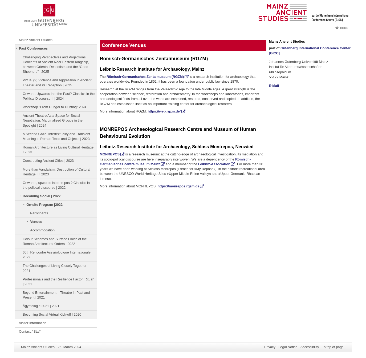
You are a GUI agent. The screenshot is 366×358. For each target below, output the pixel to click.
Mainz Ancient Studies (35, 40)
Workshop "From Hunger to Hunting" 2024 (54, 107)
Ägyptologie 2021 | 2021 (41, 306)
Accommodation (42, 230)
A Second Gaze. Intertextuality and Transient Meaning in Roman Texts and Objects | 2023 (56, 136)
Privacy (269, 347)
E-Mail (274, 86)
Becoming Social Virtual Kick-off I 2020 (52, 314)
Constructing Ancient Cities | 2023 (48, 161)
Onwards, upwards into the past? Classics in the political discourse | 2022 (56, 185)
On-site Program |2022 (44, 205)
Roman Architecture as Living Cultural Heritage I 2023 (58, 149)
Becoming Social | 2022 (41, 196)
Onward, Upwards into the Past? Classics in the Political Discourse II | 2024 (59, 96)
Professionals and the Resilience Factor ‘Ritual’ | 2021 (58, 281)
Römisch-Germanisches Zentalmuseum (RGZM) (145, 77)
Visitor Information (32, 323)
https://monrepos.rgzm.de (178, 186)
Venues (36, 222)
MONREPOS (110, 154)
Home (344, 28)
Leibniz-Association (214, 164)
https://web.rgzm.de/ (164, 111)
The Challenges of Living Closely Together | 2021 (55, 268)
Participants (39, 213)
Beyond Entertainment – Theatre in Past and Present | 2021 (56, 295)
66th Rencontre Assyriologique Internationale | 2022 (57, 254)
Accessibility (309, 347)
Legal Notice (287, 347)
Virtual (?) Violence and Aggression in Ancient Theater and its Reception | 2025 (57, 82)
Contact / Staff (29, 331)
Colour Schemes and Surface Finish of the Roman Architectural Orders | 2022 (55, 241)
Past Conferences (33, 48)
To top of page (333, 347)
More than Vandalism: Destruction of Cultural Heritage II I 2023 (56, 171)
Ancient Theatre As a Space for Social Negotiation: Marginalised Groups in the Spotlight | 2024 (53, 120)
